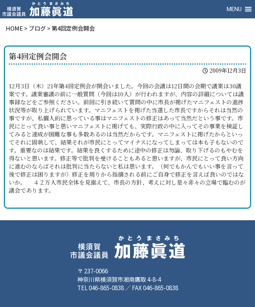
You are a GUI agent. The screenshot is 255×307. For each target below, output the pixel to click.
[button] (234, 9)
